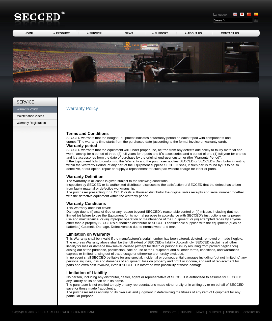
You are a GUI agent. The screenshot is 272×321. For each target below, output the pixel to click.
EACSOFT (56, 311)
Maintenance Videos (30, 116)
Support (161, 33)
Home (29, 33)
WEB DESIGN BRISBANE (79, 311)
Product (63, 33)
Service (96, 33)
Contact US (230, 33)
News (129, 33)
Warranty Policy (27, 109)
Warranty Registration (31, 123)
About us (194, 33)
